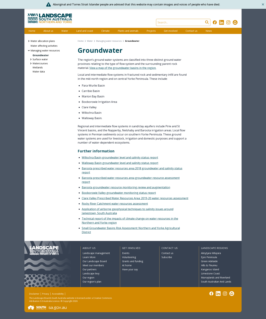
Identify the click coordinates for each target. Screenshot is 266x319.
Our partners (90, 269)
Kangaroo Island (210, 269)
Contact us (191, 30)
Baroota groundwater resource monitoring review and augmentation (126, 187)
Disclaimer (34, 293)
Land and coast (84, 30)
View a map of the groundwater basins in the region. (122, 68)
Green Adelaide (209, 261)
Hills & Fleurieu (209, 265)
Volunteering (129, 257)
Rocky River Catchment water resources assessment (115, 203)
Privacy (45, 293)
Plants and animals (128, 30)
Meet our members (93, 265)
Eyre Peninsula (209, 257)
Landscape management (96, 253)
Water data (39, 71)
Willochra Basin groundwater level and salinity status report (120, 157)
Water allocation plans (43, 41)
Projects (151, 30)
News (209, 30)
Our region (88, 277)
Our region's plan (92, 281)
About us (48, 30)
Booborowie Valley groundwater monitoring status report (119, 193)
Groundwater (41, 55)
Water (64, 30)
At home (127, 265)
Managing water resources (45, 50)
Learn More (89, 257)
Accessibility (58, 293)
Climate (105, 30)
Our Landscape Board (95, 261)
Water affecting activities (44, 45)
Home (31, 30)
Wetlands (38, 67)
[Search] (183, 22)
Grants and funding (132, 261)
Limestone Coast (210, 273)
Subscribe (167, 257)
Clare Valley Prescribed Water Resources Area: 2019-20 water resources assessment (135, 198)
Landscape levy (91, 273)
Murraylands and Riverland (215, 277)
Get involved (170, 30)
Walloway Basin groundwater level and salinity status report (120, 163)
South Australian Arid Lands (216, 281)
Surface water (40, 59)
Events (125, 253)
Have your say (130, 269)
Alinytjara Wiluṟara (211, 253)
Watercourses (40, 63)
